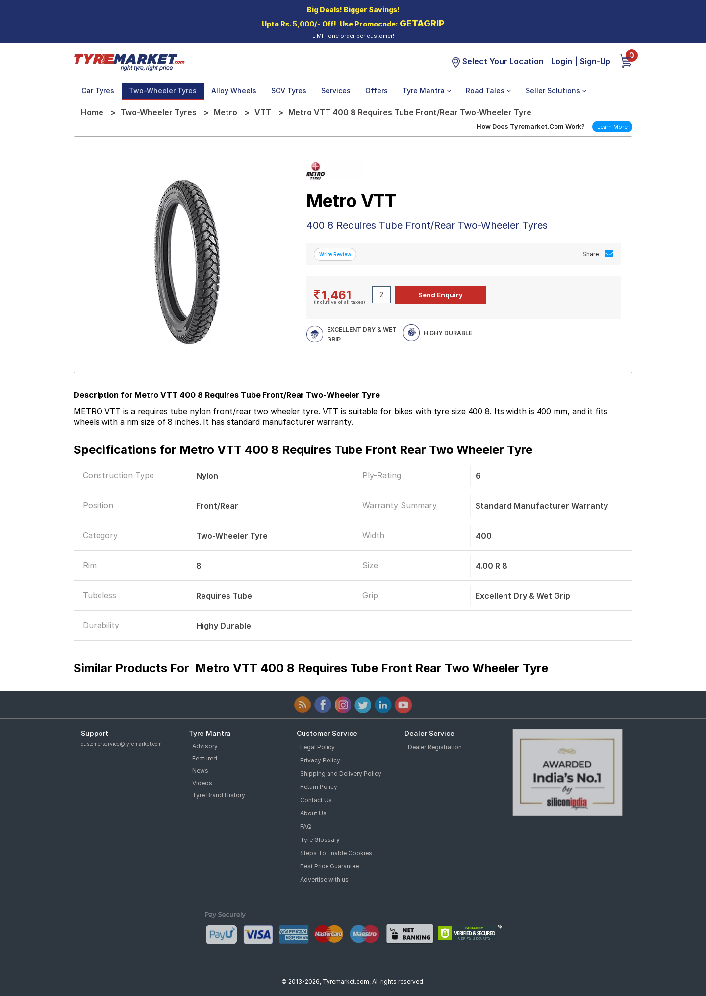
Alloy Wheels (233, 90)
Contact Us (316, 800)
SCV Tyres (288, 90)
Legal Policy (317, 747)
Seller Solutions (556, 90)
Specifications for (303, 450)
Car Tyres (97, 90)
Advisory (205, 746)
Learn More (612, 126)
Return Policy (318, 786)
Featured (204, 758)
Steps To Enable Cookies (336, 853)
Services (336, 90)
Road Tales (488, 90)
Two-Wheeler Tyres (163, 90)
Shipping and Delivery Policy (340, 773)
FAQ (306, 826)
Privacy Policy (320, 760)
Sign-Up (595, 61)
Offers (376, 90)
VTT (262, 112)
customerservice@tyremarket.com (121, 744)
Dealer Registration (435, 747)
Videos (202, 782)
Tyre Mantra (427, 90)
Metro (225, 112)
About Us (313, 813)
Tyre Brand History (218, 795)
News (200, 770)
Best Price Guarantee (329, 866)
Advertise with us (324, 879)
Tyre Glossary (320, 839)
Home (92, 112)
